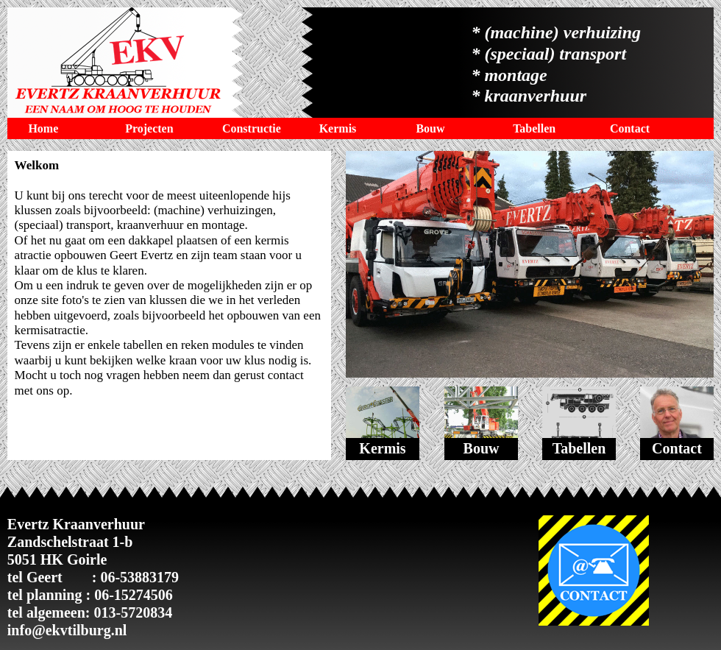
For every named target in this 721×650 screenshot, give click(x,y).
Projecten (149, 128)
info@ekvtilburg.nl (67, 630)
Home (43, 128)
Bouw (430, 128)
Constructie (251, 128)
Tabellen (534, 128)
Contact (630, 128)
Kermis (338, 128)
